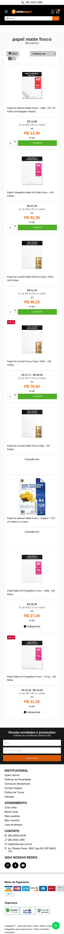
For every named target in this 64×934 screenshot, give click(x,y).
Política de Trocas (14, 792)
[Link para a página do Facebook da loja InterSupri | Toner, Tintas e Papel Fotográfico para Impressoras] (15, 865)
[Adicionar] (15, 141)
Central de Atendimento (17, 783)
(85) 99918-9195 (17, 835)
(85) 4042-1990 (16, 840)
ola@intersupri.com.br (20, 844)
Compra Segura (13, 788)
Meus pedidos (12, 816)
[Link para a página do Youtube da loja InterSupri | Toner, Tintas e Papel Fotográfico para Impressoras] (23, 865)
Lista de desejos (13, 824)
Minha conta (11, 812)
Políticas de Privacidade (18, 779)
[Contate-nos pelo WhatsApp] (56, 925)
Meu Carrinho (12, 820)
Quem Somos (12, 775)
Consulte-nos (32, 459)
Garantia (9, 796)
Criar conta (11, 807)
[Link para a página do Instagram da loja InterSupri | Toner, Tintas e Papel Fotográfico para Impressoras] (8, 865)
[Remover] (15, 144)
